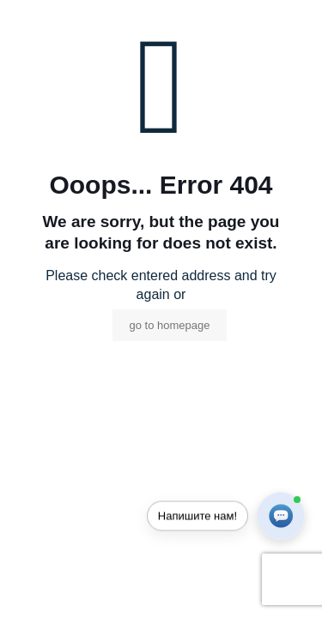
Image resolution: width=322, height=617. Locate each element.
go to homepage (170, 325)
